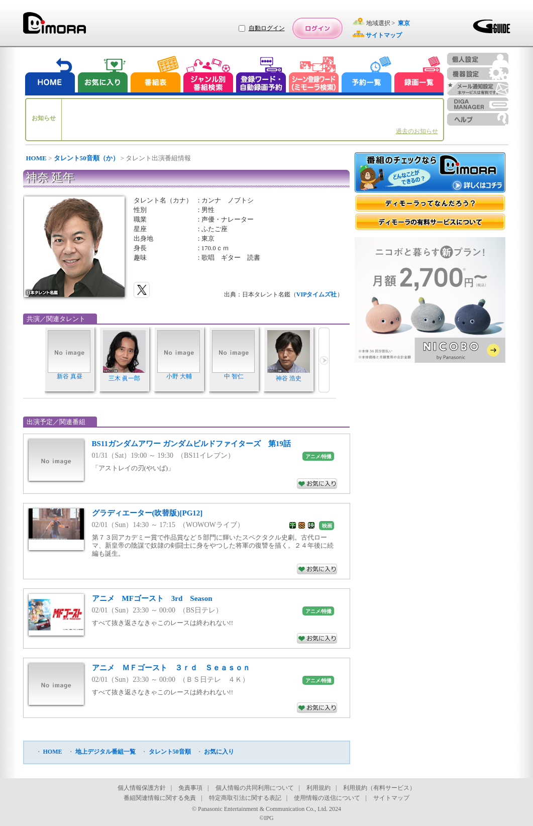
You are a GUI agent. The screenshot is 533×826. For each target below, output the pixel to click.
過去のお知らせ (417, 131)
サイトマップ (391, 797)
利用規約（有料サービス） (379, 787)
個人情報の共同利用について (255, 787)
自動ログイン (267, 28)
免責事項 (190, 787)
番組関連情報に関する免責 (160, 797)
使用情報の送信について (327, 797)
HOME (36, 158)
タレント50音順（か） (86, 158)
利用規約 (318, 787)
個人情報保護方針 (142, 787)
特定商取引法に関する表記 (245, 797)
